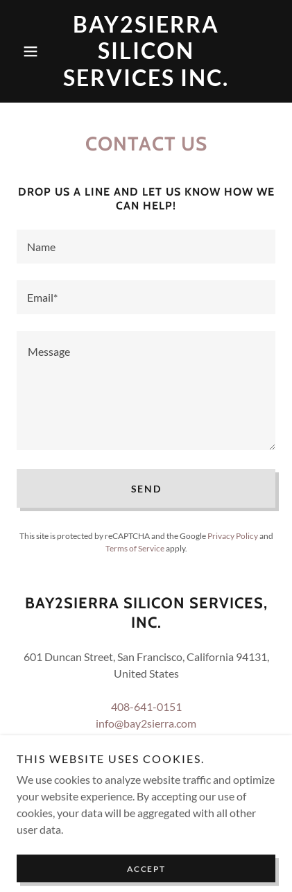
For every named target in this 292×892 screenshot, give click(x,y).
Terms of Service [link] (134, 548)
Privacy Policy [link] (232, 536)
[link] (146, 51)
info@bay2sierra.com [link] (146, 723)
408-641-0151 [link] (146, 706)
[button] (36, 51)
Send (146, 489)
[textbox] (146, 247)
